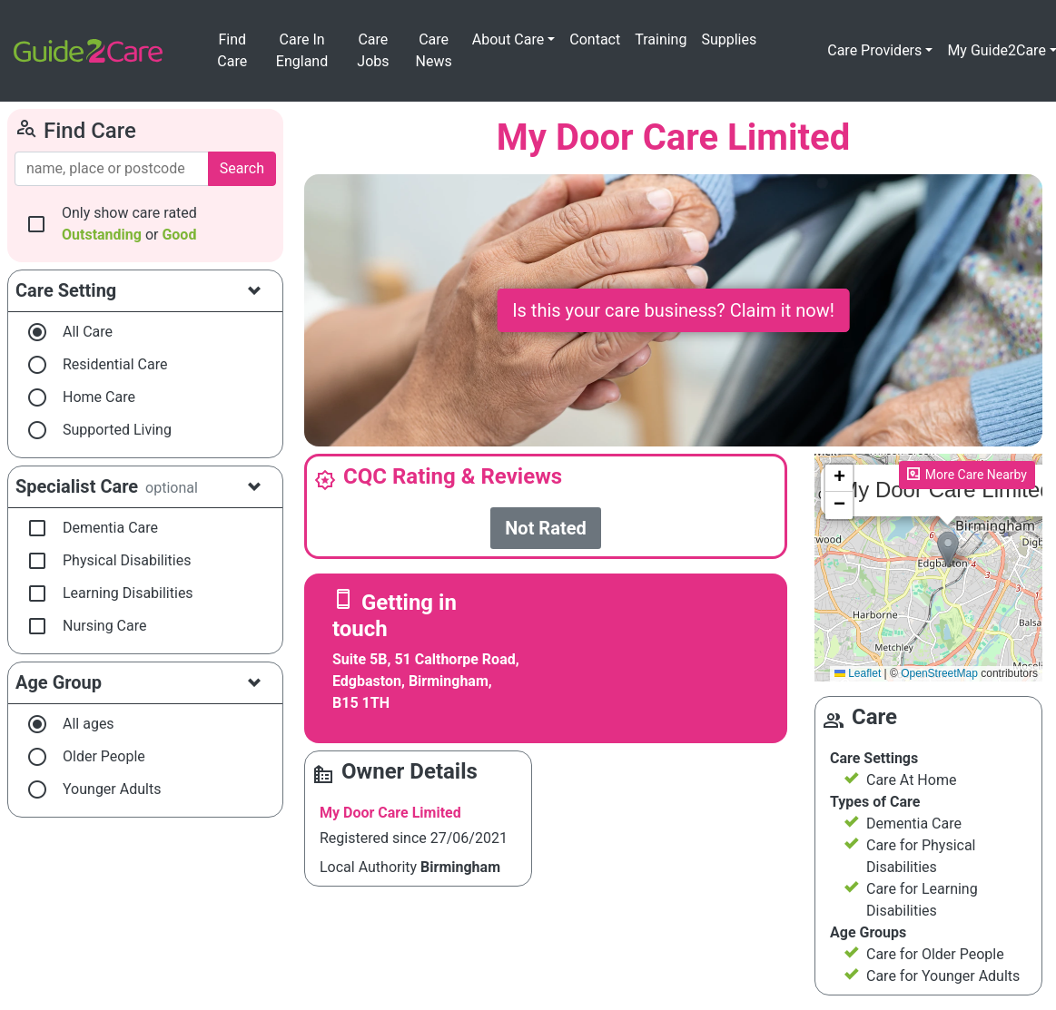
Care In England (302, 50)
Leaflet (857, 673)
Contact (594, 39)
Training (660, 39)
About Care (508, 39)
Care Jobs (373, 50)
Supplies (728, 39)
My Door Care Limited (390, 812)
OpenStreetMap (939, 673)
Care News (433, 50)
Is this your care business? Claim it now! (673, 310)
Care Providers (874, 50)
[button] (948, 549)
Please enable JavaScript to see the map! (928, 568)
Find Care (232, 50)
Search (242, 168)
